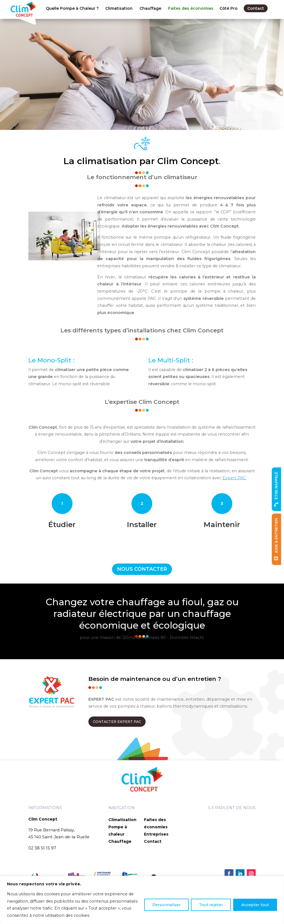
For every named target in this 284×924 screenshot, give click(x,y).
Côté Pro (229, 8)
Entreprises (156, 834)
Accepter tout (255, 904)
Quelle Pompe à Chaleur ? (72, 8)
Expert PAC (25, 477)
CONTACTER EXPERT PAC (117, 722)
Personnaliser (166, 904)
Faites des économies (190, 8)
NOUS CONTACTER (141, 569)
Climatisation (119, 8)
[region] (142, 900)
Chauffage (150, 8)
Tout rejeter (211, 904)
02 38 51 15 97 (42, 848)
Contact (255, 8)
